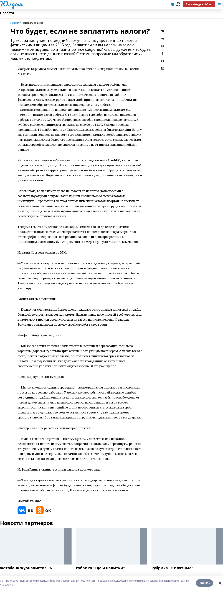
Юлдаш (11, 4)
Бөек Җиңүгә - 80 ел (199, 4)
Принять (204, 582)
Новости (7, 13)
